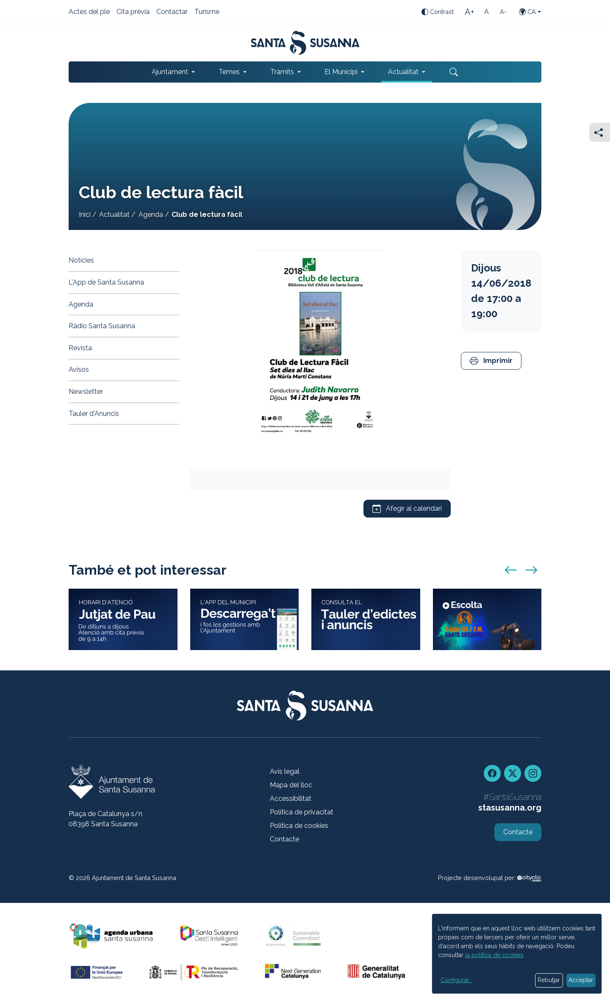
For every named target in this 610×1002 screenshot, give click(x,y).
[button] (491, 361)
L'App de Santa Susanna (106, 282)
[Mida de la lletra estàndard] (486, 11)
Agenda (151, 214)
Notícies (81, 260)
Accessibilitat (290, 798)
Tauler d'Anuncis (94, 414)
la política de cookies (494, 955)
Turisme (206, 12)
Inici (85, 214)
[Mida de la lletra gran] (469, 11)
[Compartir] (599, 132)
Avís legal (284, 771)
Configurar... (457, 980)
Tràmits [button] (282, 72)
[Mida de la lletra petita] (503, 11)
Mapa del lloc (291, 785)
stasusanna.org (509, 808)
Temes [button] (229, 72)
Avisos (79, 369)
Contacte (284, 839)
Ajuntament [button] (170, 72)
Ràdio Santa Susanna (102, 326)
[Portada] (305, 43)
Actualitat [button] (403, 72)
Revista (80, 348)
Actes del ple (89, 12)
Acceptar (580, 980)
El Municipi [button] (341, 72)
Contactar (172, 12)
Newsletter (86, 392)
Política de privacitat (301, 812)
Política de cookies (299, 826)
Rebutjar (549, 980)
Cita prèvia (133, 12)
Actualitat (114, 214)
